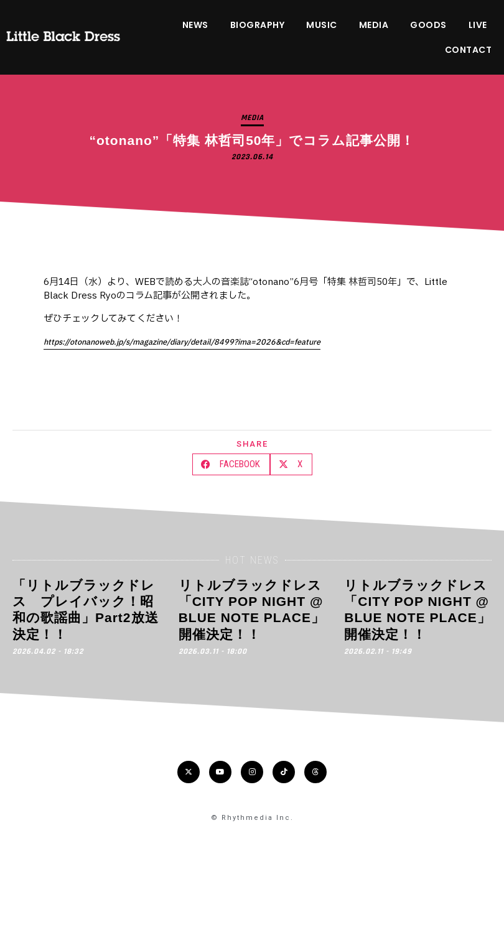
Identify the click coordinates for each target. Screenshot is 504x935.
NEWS (195, 25)
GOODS (428, 25)
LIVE (478, 25)
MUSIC (321, 25)
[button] (231, 464)
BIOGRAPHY (257, 25)
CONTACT (468, 50)
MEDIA (374, 25)
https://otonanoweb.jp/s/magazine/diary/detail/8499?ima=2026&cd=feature (182, 342)
